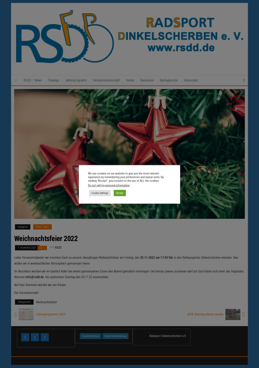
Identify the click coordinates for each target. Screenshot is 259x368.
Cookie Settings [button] (99, 193)
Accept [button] (119, 193)
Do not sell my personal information (109, 185)
